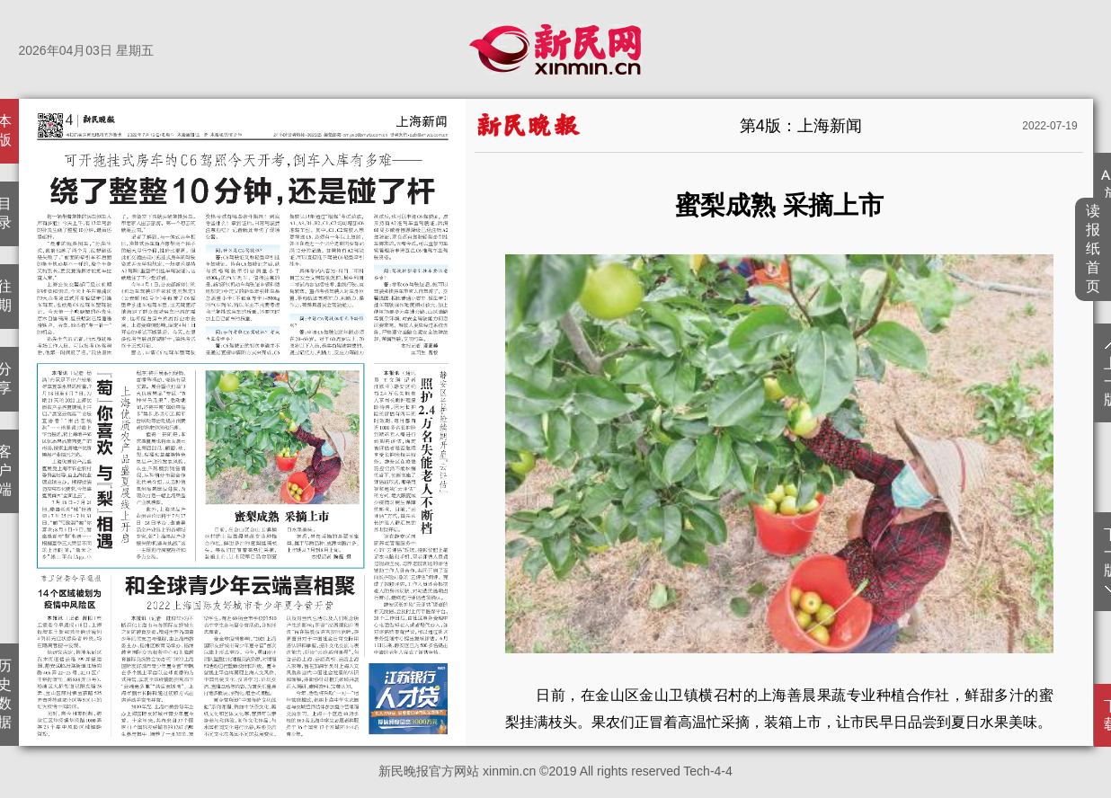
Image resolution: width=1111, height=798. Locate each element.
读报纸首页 (1093, 248)
